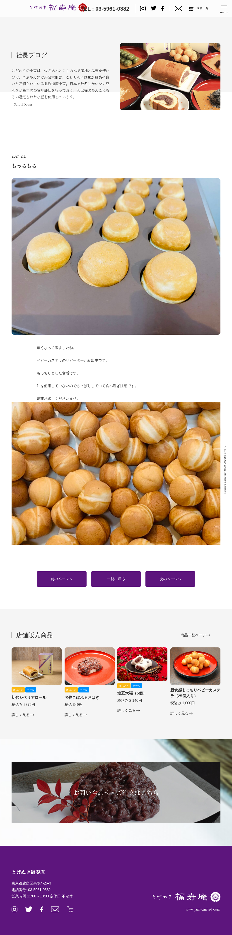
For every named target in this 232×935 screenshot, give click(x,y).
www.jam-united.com (203, 909)
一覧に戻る (116, 579)
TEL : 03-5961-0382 (104, 9)
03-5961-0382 (39, 890)
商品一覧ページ (193, 635)
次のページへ (170, 579)
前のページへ (61, 579)
